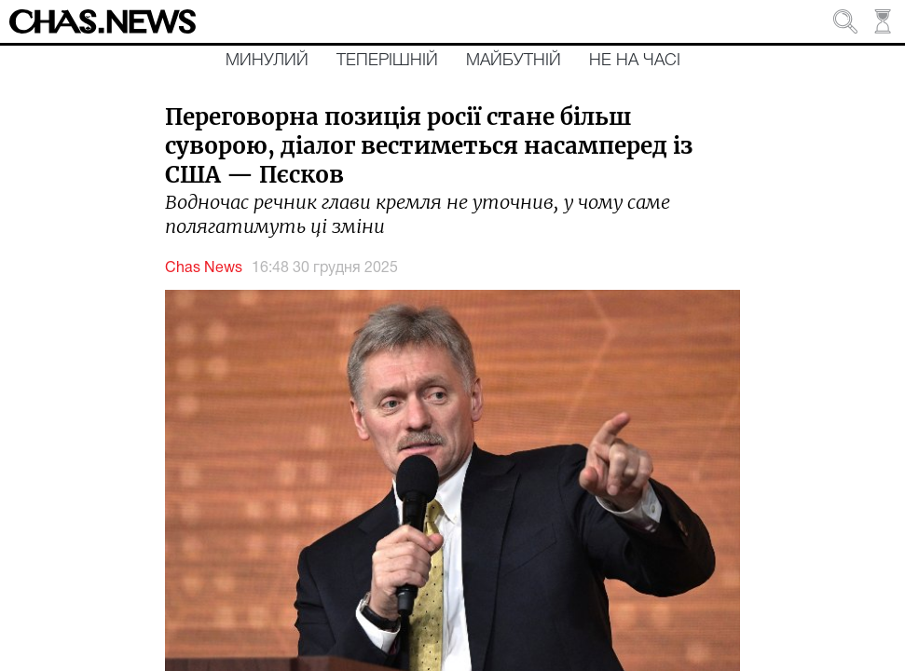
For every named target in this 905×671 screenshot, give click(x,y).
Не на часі (634, 60)
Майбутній (513, 60)
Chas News (203, 268)
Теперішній (387, 60)
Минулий (267, 60)
